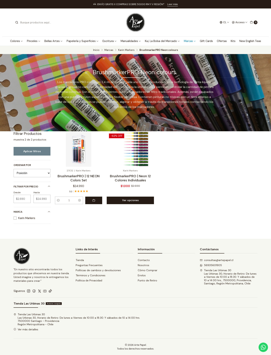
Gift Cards (206, 41)
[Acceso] (240, 22)
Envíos (142, 275)
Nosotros (143, 265)
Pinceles (33, 41)
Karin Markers (126, 50)
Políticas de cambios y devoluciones (98, 270)
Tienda (80, 260)
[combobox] (34, 22)
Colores (16, 41)
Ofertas (222, 41)
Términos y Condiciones (90, 275)
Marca (32, 211)
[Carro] (253, 22)
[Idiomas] (224, 22)
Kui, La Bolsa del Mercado (162, 41)
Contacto (144, 260)
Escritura (110, 41)
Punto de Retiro (147, 280)
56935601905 (211, 265)
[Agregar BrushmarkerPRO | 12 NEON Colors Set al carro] (93, 200)
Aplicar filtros (32, 151)
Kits (233, 41)
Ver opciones (130, 200)
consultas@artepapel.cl (216, 260)
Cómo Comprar (147, 270)
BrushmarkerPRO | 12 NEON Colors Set (79, 178)
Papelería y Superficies (83, 41)
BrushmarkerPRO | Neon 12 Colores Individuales (130, 178)
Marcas (190, 41)
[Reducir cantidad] (58, 200)
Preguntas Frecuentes (89, 265)
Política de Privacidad (89, 280)
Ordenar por (22, 165)
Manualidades (131, 41)
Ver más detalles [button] (26, 329)
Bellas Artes (53, 41)
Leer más (172, 4)
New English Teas (250, 41)
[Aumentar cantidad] (79, 200)
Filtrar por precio (32, 186)
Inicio (96, 50)
